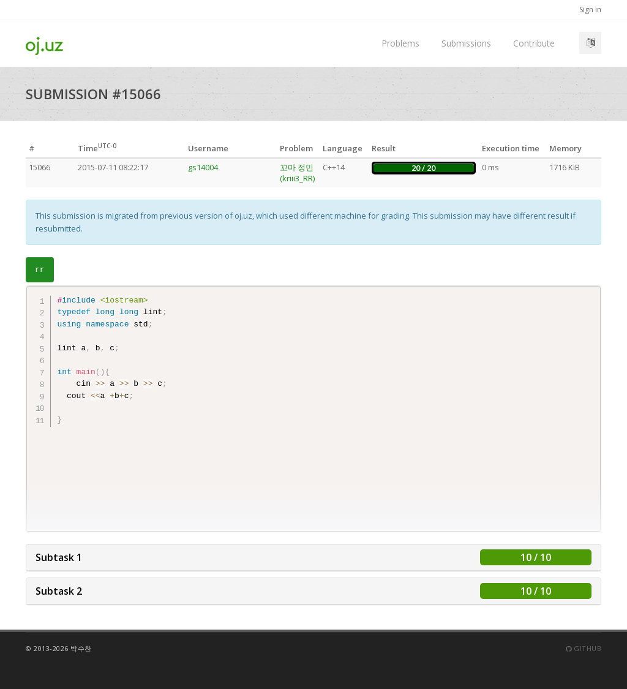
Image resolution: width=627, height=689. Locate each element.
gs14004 (203, 167)
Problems (400, 43)
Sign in (590, 9)
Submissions (466, 43)
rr (40, 269)
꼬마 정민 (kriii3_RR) (297, 173)
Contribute (534, 43)
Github (583, 648)
